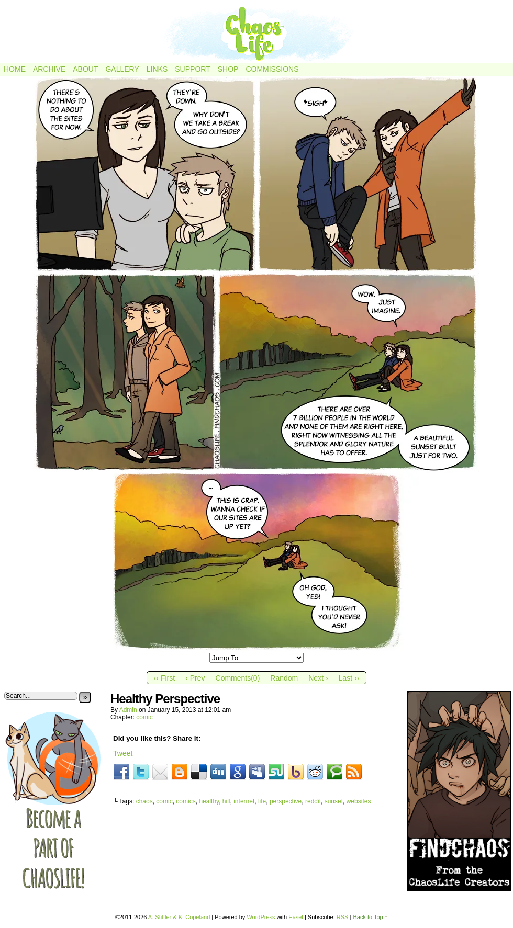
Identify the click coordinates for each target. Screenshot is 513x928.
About (85, 69)
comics (185, 801)
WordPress (261, 917)
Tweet (122, 753)
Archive (49, 69)
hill (226, 801)
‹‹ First (164, 678)
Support (192, 69)
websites (359, 801)
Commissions (272, 69)
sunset (334, 801)
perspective (286, 801)
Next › (318, 678)
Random (284, 678)
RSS (343, 917)
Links (157, 69)
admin (128, 710)
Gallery (122, 69)
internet (243, 801)
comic (144, 717)
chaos (144, 801)
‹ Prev (195, 678)
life (262, 801)
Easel (295, 917)
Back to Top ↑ (370, 917)
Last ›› (349, 678)
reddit (313, 801)
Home (15, 69)
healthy (209, 801)
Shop (228, 69)
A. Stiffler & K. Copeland (179, 917)
